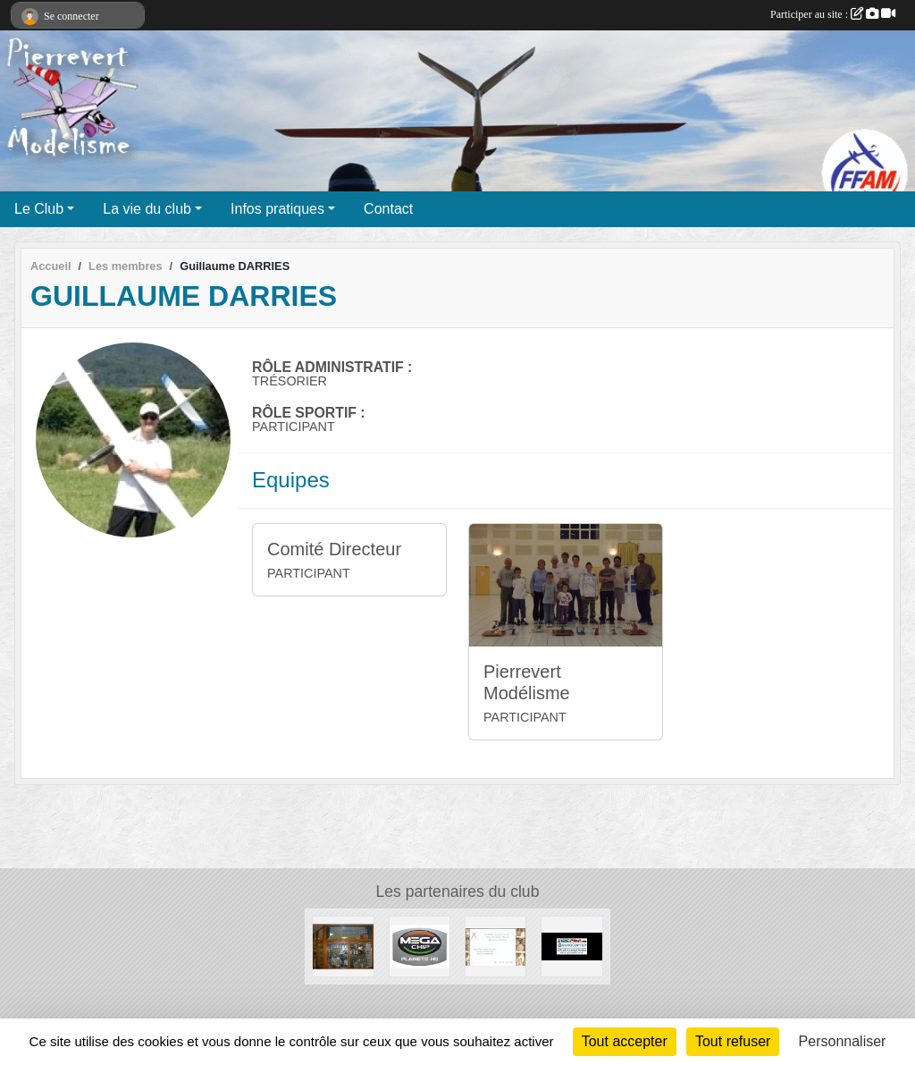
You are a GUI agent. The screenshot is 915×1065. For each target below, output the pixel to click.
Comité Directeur (334, 549)
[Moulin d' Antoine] (495, 945)
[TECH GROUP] (571, 945)
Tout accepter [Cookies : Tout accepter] (624, 1041)
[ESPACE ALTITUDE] (343, 945)
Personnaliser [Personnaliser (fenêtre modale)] (842, 1041)
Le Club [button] (38, 208)
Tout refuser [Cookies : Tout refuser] (732, 1041)
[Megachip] (419, 945)
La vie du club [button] (147, 208)
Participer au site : (832, 14)
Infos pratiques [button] (277, 208)
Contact (388, 208)
